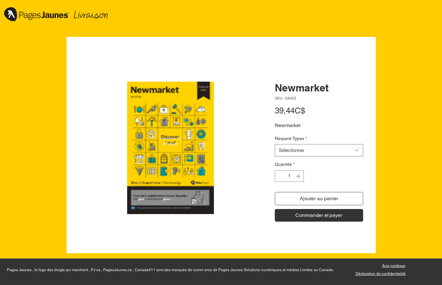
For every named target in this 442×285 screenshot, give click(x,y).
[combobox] (319, 150)
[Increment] (299, 176)
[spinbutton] (289, 176)
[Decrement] (280, 176)
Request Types (291, 138)
